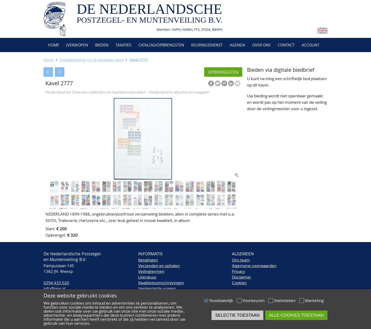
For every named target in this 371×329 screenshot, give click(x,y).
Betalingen (148, 260)
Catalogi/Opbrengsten (161, 45)
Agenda (237, 45)
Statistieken (285, 300)
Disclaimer (241, 277)
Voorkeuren (254, 300)
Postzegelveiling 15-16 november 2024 (92, 59)
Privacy (238, 271)
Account (310, 45)
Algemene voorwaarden (254, 265)
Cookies (239, 282)
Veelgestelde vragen (157, 288)
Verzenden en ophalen (159, 265)
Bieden (101, 45)
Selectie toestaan (237, 315)
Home (53, 45)
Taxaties (123, 45)
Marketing (314, 300)
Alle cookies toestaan (296, 315)
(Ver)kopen (77, 45)
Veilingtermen (151, 271)
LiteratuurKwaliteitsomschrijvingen (161, 279)
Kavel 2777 (139, 59)
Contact (286, 45)
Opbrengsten (223, 72)
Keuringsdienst (207, 45)
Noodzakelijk (221, 300)
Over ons (261, 45)
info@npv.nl (54, 288)
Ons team (241, 260)
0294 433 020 (56, 282)
